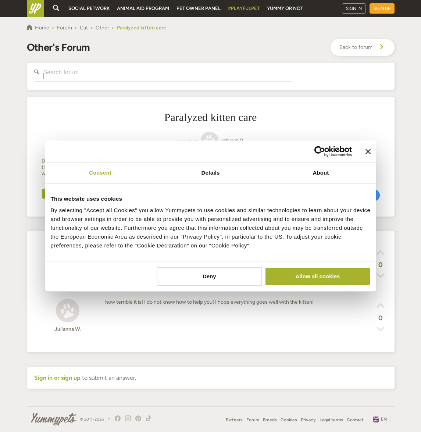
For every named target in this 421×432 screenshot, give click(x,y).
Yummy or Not (285, 8)
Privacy (308, 419)
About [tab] (321, 172)
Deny (209, 276)
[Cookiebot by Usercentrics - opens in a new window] (320, 151)
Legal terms (331, 419)
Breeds (270, 419)
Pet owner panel (198, 8)
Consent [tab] (100, 172)
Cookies (289, 419)
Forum (252, 419)
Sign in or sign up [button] (57, 377)
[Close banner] (368, 151)
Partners (234, 419)
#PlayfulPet (244, 8)
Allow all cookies (318, 276)
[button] (380, 253)
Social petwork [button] (89, 8)
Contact (355, 419)
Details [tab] (210, 172)
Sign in (354, 8)
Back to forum (362, 47)
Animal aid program (143, 8)
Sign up (382, 8)
